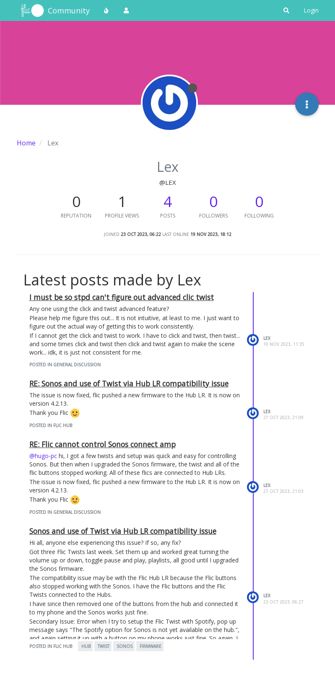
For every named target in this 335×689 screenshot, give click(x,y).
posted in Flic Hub (50, 425)
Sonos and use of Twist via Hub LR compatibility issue (122, 531)
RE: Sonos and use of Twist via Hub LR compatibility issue (129, 383)
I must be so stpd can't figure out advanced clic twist (121, 297)
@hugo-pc (43, 456)
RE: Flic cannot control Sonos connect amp (102, 444)
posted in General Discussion (65, 365)
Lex (266, 338)
